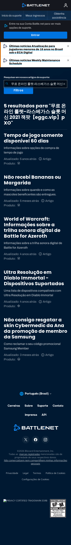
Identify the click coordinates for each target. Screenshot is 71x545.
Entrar (35, 35)
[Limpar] (64, 84)
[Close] (68, 49)
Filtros (18, 90)
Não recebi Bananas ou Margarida (32, 180)
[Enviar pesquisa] (7, 84)
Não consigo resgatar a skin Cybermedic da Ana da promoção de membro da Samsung (35, 328)
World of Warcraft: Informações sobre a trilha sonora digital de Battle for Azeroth (32, 227)
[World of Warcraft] (19, 163)
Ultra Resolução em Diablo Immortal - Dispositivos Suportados (34, 278)
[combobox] (35, 84)
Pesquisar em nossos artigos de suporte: (27, 77)
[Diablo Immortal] (19, 306)
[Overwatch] (19, 359)
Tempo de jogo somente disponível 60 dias (33, 138)
